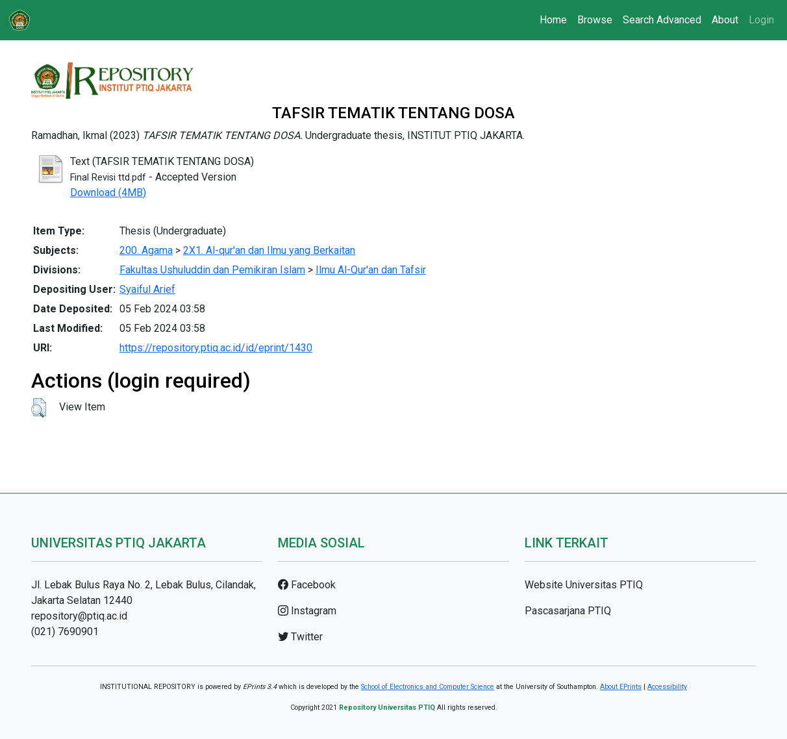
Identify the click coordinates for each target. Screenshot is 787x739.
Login (761, 20)
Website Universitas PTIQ (584, 585)
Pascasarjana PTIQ (568, 611)
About (725, 20)
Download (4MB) (108, 192)
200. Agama (146, 250)
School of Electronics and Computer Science (427, 687)
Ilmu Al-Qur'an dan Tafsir (371, 270)
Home (553, 20)
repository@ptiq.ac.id (79, 616)
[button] (38, 408)
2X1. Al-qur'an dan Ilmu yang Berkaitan (269, 250)
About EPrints (621, 687)
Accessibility (667, 687)
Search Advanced (662, 20)
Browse (594, 20)
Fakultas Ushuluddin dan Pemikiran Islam (212, 270)
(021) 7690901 (65, 631)
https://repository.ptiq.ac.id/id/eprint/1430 (215, 348)
